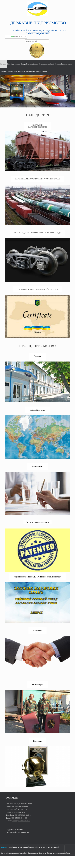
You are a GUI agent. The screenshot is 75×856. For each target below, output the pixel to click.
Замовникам (12, 71)
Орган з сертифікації (46, 64)
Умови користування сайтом (36, 71)
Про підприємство (14, 64)
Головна (3, 64)
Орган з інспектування (63, 64)
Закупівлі (3, 71)
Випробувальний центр (29, 64)
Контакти (21, 71)
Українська (16, 37)
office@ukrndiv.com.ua (21, 821)
